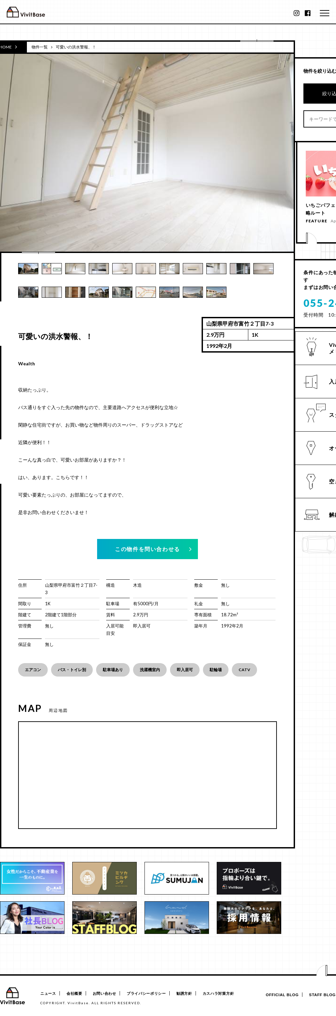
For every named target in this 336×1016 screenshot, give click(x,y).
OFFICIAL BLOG (278, 995)
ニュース (48, 993)
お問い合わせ (110, 993)
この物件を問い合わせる (147, 549)
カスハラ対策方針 (233, 993)
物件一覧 (40, 46)
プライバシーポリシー (155, 993)
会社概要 (77, 993)
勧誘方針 (196, 993)
